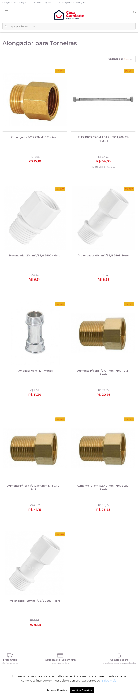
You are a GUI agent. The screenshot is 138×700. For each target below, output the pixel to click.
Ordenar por (115, 58)
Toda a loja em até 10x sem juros (72, 2)
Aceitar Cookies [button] (82, 690)
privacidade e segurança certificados (119, 663)
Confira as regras (10, 663)
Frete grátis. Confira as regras (14, 2)
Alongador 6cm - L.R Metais (35, 370)
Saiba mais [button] (109, 680)
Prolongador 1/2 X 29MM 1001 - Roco (34, 137)
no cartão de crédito (60, 663)
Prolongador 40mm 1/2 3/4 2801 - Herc (103, 255)
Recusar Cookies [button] (56, 690)
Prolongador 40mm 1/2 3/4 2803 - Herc (34, 600)
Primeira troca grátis (42, 2)
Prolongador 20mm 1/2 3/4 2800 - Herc (34, 255)
